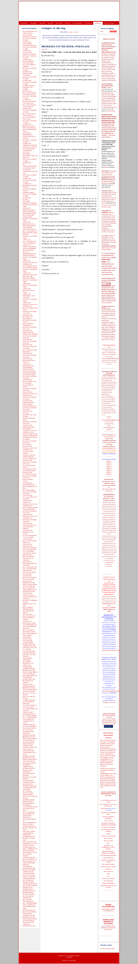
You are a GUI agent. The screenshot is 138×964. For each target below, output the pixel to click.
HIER (113, 135)
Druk (43, 49)
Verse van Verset (108, 821)
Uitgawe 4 (109, 466)
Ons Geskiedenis (77, 23)
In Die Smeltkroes (107, 302)
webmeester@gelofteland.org (110, 358)
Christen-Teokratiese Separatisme (108, 817)
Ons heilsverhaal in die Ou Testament (108, 830)
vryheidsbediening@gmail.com (110, 650)
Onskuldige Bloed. (108, 274)
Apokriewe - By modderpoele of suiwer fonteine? (108, 847)
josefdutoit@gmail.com (109, 603)
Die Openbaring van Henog (108, 855)
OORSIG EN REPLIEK (109, 454)
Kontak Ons (98, 23)
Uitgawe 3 (109, 465)
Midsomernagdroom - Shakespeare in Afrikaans (108, 852)
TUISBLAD (24, 23)
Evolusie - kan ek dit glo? (108, 836)
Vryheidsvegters (106, 249)
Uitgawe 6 (109, 470)
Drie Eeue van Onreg (108, 878)
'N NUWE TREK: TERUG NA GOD (109, 609)
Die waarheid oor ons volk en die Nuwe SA (108, 805)
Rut (108, 876)
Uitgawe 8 (109, 474)
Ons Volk (50, 23)
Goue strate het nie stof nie (108, 866)
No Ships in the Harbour (108, 827)
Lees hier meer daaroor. (108, 232)
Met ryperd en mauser (108, 864)
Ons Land (42, 23)
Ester (108, 843)
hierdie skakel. (110, 76)
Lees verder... (108, 726)
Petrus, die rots (108, 838)
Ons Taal (67, 23)
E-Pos (46, 49)
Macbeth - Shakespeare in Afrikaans (108, 861)
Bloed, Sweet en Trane (108, 339)
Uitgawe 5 (109, 468)
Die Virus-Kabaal (109, 23)
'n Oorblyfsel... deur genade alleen (108, 813)
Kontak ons (65, 960)
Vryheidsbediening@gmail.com (110, 420)
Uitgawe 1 (109, 461)
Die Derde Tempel (108, 858)
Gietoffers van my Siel (109, 702)
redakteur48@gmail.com (109, 448)
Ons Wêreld (88, 23)
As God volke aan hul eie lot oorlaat (108, 801)
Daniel (108, 833)
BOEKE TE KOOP (109, 714)
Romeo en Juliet (108, 841)
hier (115, 80)
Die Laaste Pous (108, 871)
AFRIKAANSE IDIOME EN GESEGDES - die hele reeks (108, 927)
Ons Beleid (33, 23)
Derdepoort (108, 869)
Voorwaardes (72, 960)
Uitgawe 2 (109, 463)
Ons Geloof (59, 23)
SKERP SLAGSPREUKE (109, 910)
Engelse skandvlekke (108, 883)
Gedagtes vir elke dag (73, 32)
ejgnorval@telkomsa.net (109, 52)
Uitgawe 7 (109, 472)
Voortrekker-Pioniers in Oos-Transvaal (108, 886)
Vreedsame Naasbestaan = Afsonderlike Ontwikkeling (108, 824)
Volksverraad (104, 808)
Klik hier (102, 768)
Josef (108, 873)
